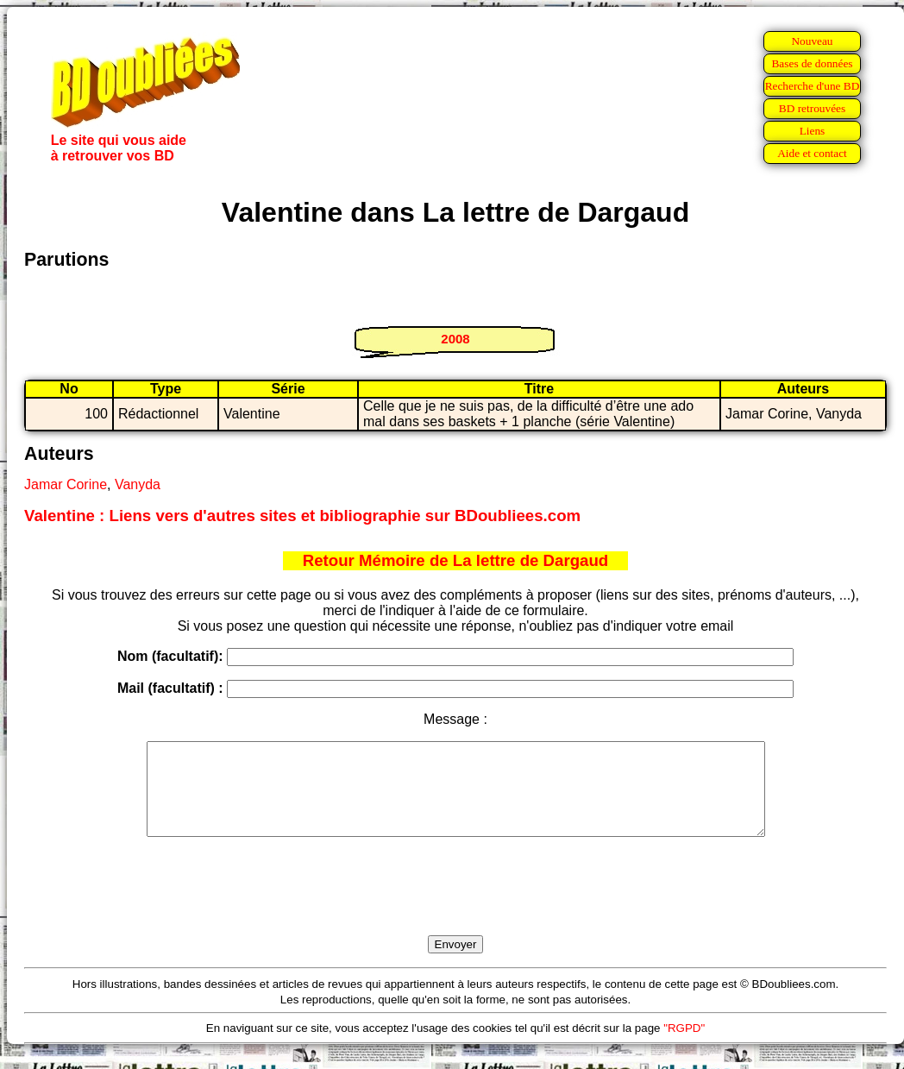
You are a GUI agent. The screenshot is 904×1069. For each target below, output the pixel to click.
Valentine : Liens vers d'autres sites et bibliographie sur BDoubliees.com (302, 515)
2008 (455, 338)
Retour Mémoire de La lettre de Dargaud (456, 560)
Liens (813, 130)
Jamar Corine (65, 484)
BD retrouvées (812, 108)
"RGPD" (684, 1046)
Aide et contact (812, 153)
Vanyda (137, 484)
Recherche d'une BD (812, 85)
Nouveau (811, 41)
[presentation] (455, 906)
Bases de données (811, 63)
